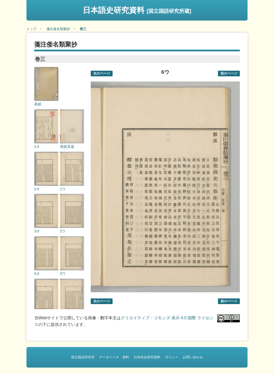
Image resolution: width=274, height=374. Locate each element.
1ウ (63, 189)
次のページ (101, 73)
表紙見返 (67, 146)
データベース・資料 (114, 357)
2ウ (63, 231)
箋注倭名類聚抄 (58, 29)
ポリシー (171, 357)
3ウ (63, 273)
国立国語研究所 (83, 357)
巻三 (83, 29)
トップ (31, 29)
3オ (37, 231)
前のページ (229, 73)
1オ (37, 146)
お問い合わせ (193, 357)
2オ (37, 189)
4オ (37, 273)
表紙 (37, 104)
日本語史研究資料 (137, 10)
